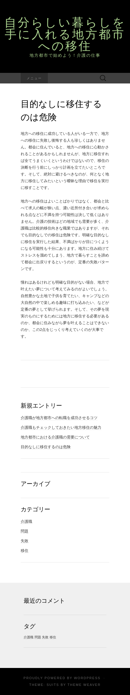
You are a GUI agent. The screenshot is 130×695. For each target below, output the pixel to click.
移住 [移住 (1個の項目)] (53, 637)
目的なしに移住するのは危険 (46, 447)
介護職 (26, 521)
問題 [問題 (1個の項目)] (38, 637)
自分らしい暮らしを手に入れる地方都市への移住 (65, 34)
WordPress (87, 678)
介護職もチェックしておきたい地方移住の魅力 (61, 427)
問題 (24, 531)
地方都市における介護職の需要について (55, 437)
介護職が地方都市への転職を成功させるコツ (59, 418)
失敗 (24, 541)
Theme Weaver (83, 684)
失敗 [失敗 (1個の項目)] (45, 637)
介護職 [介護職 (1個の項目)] (28, 637)
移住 (24, 550)
